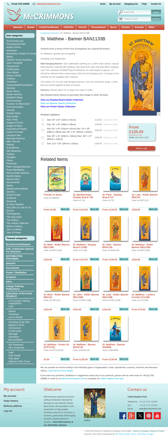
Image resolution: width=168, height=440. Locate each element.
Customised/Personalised (19, 85)
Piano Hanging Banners (18, 166)
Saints (9, 185)
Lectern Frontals (14, 132)
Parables (10, 157)
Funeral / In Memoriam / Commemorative (18, 105)
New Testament (16, 347)
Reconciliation (16, 339)
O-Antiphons (12, 147)
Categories (45, 33)
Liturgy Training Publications (14, 287)
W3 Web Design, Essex (126, 434)
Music (113, 27)
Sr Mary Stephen (15, 204)
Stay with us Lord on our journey (18, 209)
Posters (126, 27)
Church (82, 27)
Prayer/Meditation (15, 170)
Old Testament (13, 151)
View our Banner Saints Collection (59, 103)
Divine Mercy (13, 91)
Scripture (11, 277)
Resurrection (12, 179)
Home (102, 4)
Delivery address (13, 406)
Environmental (13, 100)
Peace (9, 160)
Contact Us (156, 4)
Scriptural (11, 198)
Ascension (11, 50)
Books (30, 27)
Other (151, 27)
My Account (115, 4)
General (10, 110)
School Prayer (13, 195)
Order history (11, 401)
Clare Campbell (14, 63)
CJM (11, 306)
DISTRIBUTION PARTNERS (14, 257)
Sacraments (12, 268)
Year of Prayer (13, 232)
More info (65, 209)
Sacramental (12, 182)
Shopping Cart (131, 4)
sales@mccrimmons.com (48, 4)
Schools (139, 27)
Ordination (14, 337)
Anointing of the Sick (19, 322)
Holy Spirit (14, 358)
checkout (156, 19)
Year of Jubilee (13, 229)
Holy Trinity (12, 119)
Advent (12, 311)
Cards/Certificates (49, 27)
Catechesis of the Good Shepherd (19, 294)
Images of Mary (14, 125)
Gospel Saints (13, 113)
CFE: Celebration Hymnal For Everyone (20, 250)
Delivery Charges (141, 431)
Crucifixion (11, 81)
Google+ (150, 434)
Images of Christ (14, 122)
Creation (10, 78)
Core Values (12, 72)
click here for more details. (60, 371)
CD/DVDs (69, 27)
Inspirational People (16, 129)
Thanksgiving (13, 213)
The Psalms (12, 220)
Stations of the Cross (19, 361)
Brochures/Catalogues (18, 244)
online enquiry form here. (112, 378)
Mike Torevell (13, 141)
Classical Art (12, 66)
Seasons (11, 263)
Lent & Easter (15, 317)
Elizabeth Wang (14, 97)
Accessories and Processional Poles (16, 42)
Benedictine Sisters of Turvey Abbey (21, 55)
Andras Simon (13, 47)
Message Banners (15, 138)
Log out (8, 411)
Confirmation (12, 69)
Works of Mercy (14, 226)
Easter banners (14, 94)
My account (10, 396)
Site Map (142, 434)
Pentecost (11, 163)
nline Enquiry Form (138, 397)
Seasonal (11, 201)
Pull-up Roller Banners (17, 173)
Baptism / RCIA (16, 325)
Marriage (13, 334)
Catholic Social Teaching (18, 59)
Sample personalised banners (17, 190)
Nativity (10, 144)
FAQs (144, 4)
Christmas (14, 314)
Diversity (10, 88)
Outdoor (10, 154)
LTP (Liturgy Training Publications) (19, 302)
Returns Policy (157, 431)
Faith (11, 352)
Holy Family (12, 116)
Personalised (98, 27)
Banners (18, 27)
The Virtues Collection (17, 223)
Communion (15, 328)
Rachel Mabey (13, 176)
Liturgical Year (13, 135)
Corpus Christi (13, 75)
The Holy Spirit (13, 217)
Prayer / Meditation (16, 272)
